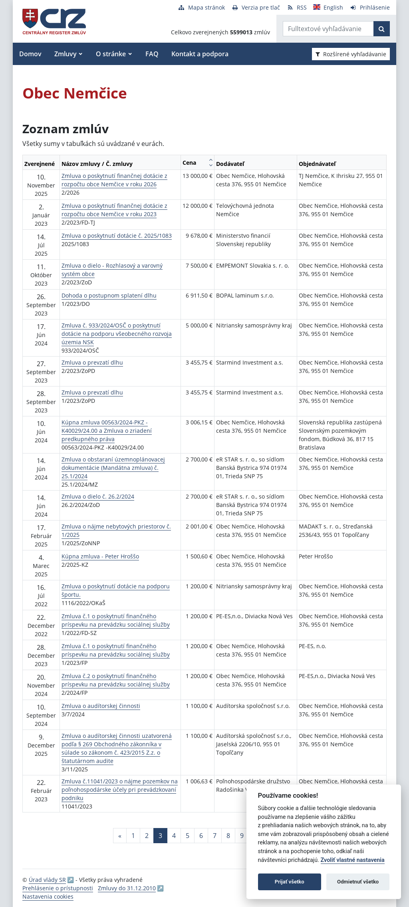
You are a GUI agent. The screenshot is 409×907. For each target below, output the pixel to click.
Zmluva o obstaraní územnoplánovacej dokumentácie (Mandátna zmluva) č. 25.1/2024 (113, 467)
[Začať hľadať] (381, 28)
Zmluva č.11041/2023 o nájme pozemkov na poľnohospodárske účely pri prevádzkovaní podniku (120, 789)
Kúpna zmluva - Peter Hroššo (100, 556)
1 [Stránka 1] (133, 835)
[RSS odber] (296, 7)
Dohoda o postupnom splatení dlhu (109, 295)
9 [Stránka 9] (242, 835)
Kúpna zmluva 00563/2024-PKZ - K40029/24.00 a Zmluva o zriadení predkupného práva (107, 430)
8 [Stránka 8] (228, 835)
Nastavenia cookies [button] (47, 896)
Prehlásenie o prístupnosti (57, 888)
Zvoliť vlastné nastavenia (353, 860)
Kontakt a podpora (199, 53)
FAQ (152, 53)
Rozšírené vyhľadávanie (351, 54)
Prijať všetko (289, 882)
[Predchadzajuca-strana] (120, 835)
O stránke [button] (111, 53)
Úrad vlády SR (47, 879)
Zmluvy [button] (65, 53)
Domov (30, 53)
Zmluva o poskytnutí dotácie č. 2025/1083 (117, 235)
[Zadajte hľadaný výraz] (328, 28)
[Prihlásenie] (369, 7)
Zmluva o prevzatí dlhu (92, 362)
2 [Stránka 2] (147, 835)
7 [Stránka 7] (214, 835)
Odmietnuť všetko (358, 882)
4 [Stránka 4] (174, 835)
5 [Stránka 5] (187, 835)
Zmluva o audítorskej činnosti (101, 706)
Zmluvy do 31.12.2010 (127, 888)
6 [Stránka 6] (201, 835)
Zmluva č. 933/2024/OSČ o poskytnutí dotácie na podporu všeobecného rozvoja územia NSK (117, 333)
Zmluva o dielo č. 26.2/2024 (98, 496)
